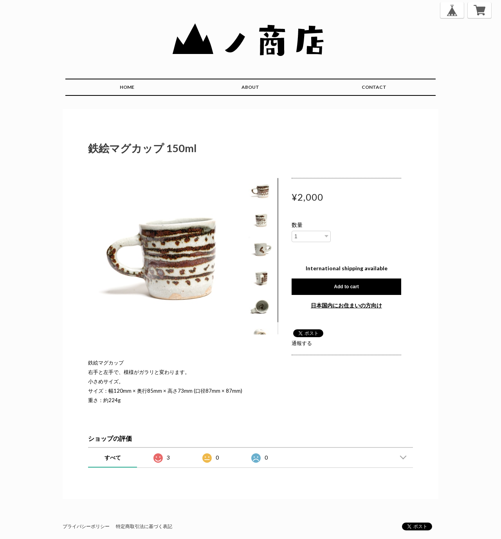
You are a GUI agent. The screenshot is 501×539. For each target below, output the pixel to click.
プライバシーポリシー (86, 526)
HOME (127, 87)
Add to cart (346, 286)
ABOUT (250, 87)
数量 (297, 225)
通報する (302, 343)
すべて (113, 457)
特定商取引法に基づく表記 (144, 526)
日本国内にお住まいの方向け (346, 305)
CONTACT (374, 87)
